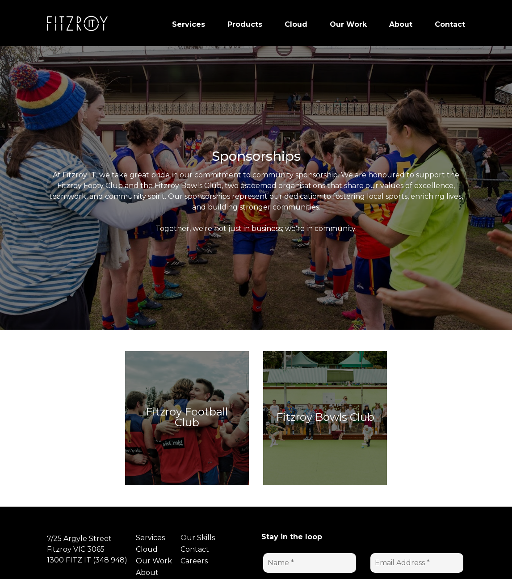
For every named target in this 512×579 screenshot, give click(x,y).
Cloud (147, 549)
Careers (194, 561)
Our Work (154, 561)
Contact (194, 549)
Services (150, 537)
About (147, 572)
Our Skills (197, 537)
